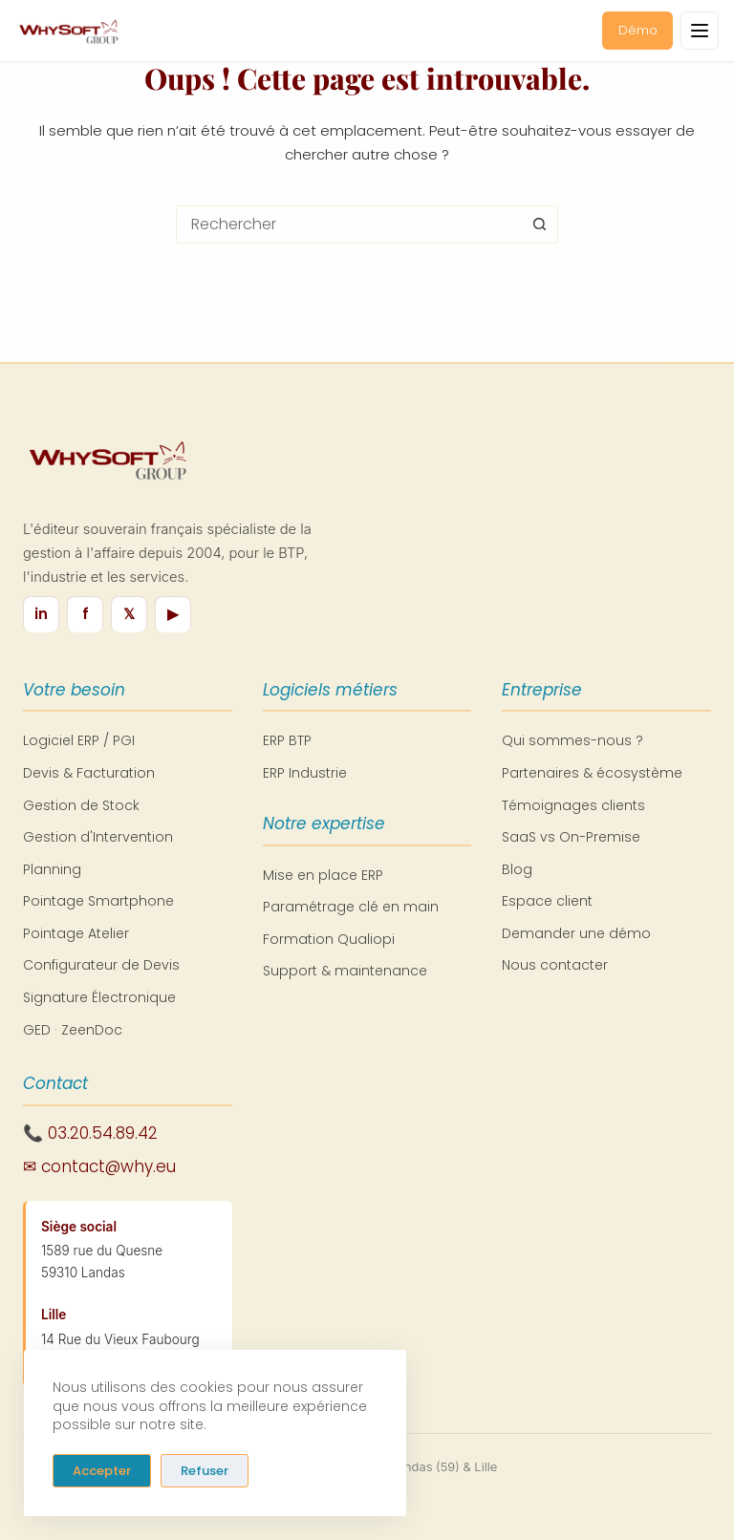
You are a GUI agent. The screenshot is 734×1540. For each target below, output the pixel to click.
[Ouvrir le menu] (699, 30)
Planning (52, 869)
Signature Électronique (99, 997)
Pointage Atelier (76, 933)
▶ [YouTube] (173, 614)
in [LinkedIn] (41, 614)
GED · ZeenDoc (72, 1029)
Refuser (204, 1470)
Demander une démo (576, 933)
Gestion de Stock (81, 805)
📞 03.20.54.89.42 (90, 1133)
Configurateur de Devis (101, 964)
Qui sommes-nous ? (572, 740)
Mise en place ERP (323, 875)
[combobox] (349, 224)
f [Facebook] (85, 614)
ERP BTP (287, 740)
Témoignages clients (573, 805)
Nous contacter (555, 964)
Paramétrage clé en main (351, 906)
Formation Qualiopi (329, 939)
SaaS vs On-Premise (571, 836)
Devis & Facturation (89, 772)
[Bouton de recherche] (539, 224)
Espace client (547, 900)
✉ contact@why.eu (99, 1166)
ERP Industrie (305, 772)
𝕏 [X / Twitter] (129, 614)
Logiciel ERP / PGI (79, 740)
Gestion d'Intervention (98, 836)
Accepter (102, 1470)
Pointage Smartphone (98, 900)
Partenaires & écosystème (592, 772)
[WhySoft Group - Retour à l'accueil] (67, 30)
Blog (517, 869)
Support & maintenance (345, 970)
